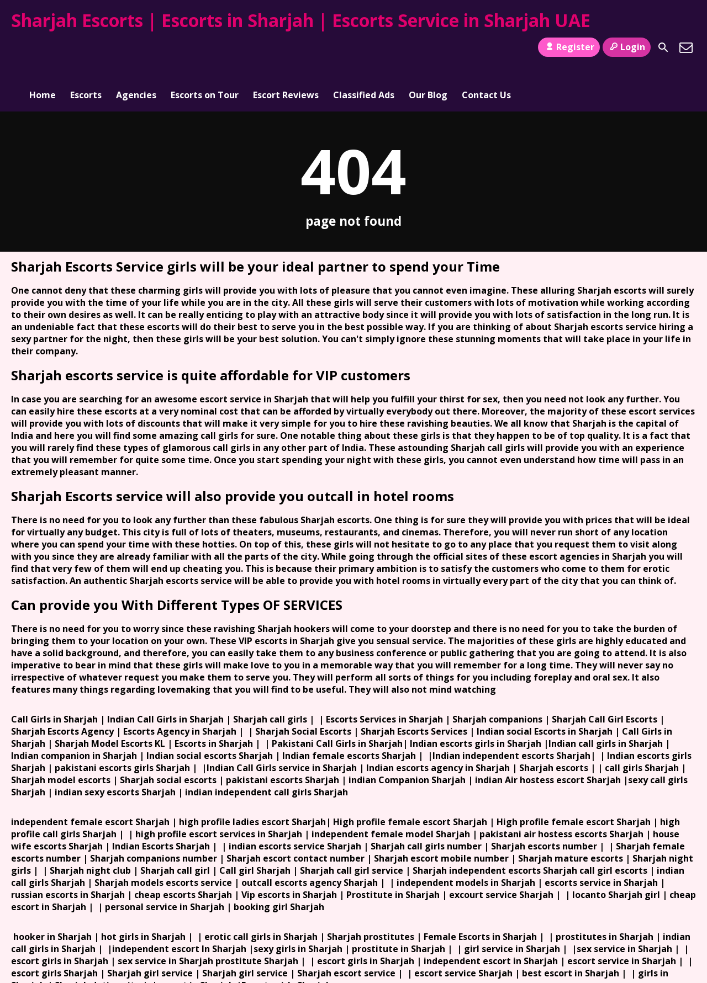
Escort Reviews (286, 47)
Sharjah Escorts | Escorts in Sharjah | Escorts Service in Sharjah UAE (300, 20)
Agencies (136, 47)
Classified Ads (363, 47)
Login (626, 47)
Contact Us (486, 47)
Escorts (86, 47)
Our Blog (428, 47)
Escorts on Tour (205, 47)
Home (42, 47)
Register (569, 47)
